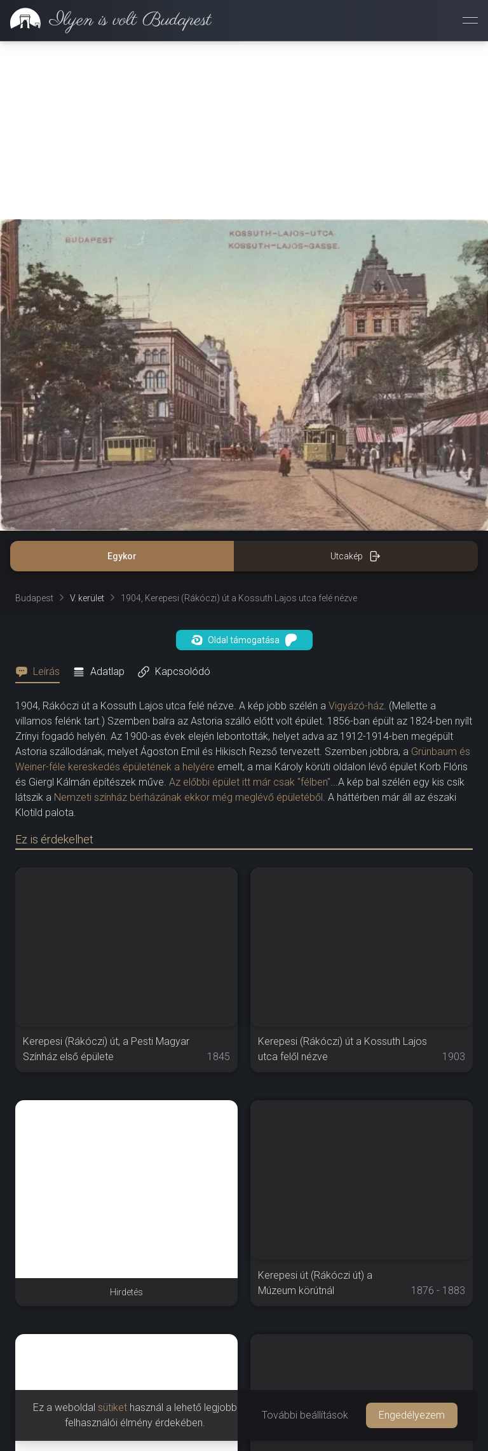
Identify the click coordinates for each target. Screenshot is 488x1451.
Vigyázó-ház (356, 706)
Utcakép (355, 556)
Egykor (122, 556)
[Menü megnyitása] (470, 20)
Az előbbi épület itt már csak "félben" (249, 782)
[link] (106, 20)
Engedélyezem (412, 1415)
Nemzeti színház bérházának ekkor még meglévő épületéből (188, 797)
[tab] (41, 671)
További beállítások (305, 1415)
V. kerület (87, 598)
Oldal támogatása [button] (244, 640)
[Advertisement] (244, 130)
